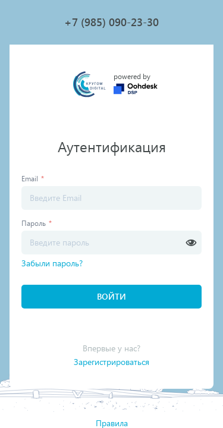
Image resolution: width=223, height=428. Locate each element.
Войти (111, 296)
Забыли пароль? (52, 263)
